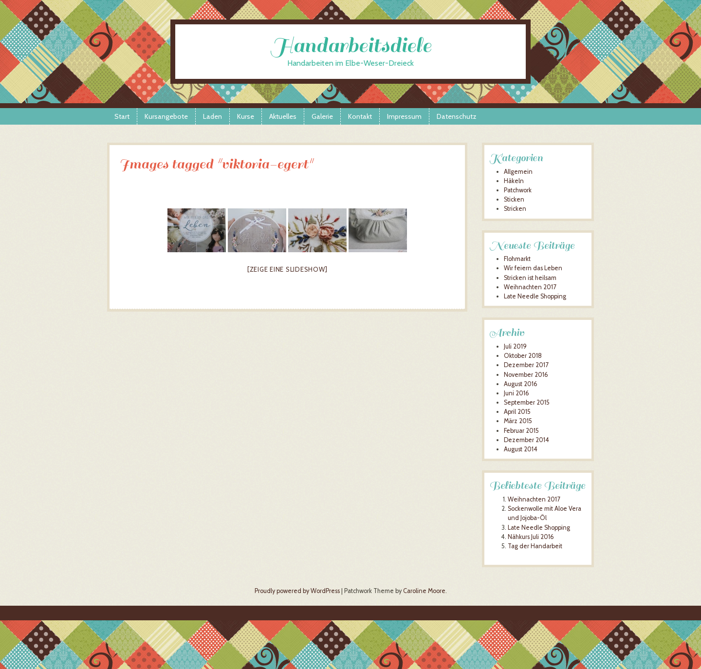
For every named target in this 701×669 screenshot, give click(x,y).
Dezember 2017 (526, 365)
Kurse (245, 116)
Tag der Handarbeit (535, 546)
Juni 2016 (516, 393)
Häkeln (514, 181)
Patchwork (518, 190)
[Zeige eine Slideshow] (287, 269)
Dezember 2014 (526, 440)
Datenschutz (457, 116)
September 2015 (527, 402)
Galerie (322, 116)
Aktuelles (282, 116)
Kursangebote (166, 116)
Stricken (515, 208)
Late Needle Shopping (535, 296)
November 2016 (526, 374)
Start (121, 116)
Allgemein (518, 171)
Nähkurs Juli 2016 (531, 536)
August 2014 (520, 449)
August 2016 (520, 384)
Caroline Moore (424, 591)
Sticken (514, 199)
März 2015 (518, 421)
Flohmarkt (517, 258)
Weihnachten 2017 (530, 287)
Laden (212, 116)
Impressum (404, 116)
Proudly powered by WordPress (297, 591)
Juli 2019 (515, 346)
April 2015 (517, 411)
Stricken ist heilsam (530, 277)
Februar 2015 (521, 430)
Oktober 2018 (523, 355)
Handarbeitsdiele (350, 45)
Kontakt (360, 116)
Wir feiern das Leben (533, 268)
